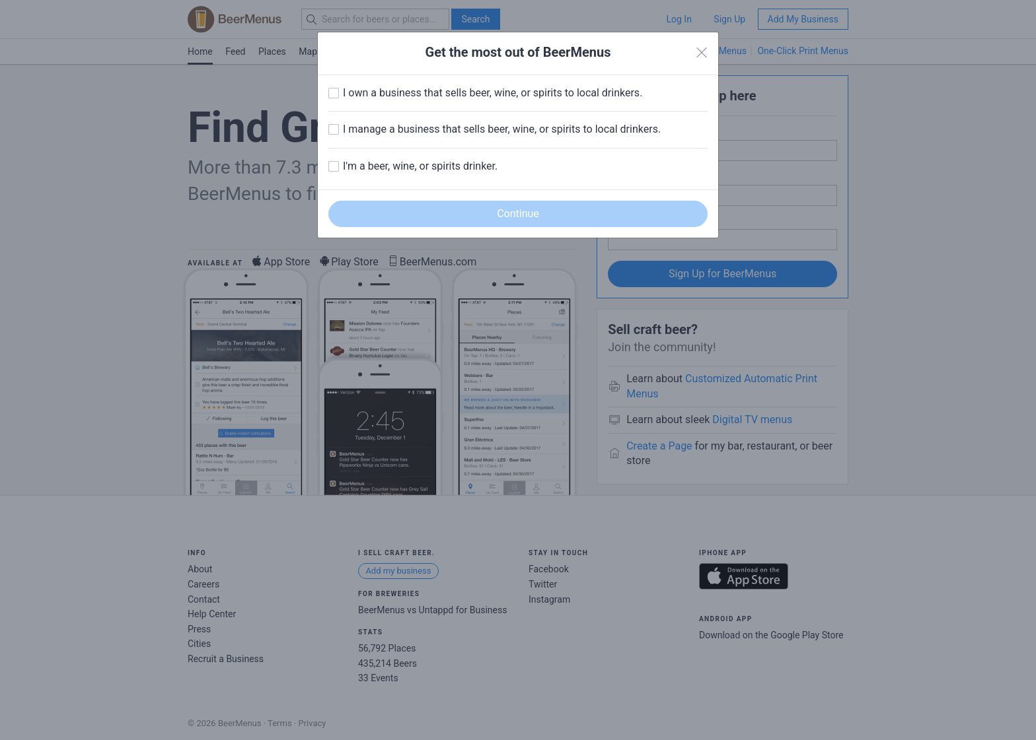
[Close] (702, 52)
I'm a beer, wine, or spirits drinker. (420, 166)
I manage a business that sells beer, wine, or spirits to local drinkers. (502, 129)
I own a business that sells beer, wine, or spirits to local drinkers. (492, 92)
